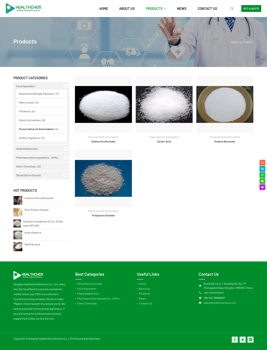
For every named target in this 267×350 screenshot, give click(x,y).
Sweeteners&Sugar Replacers (37, 93)
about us (127, 8)
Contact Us (145, 303)
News (142, 298)
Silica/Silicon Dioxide (28, 175)
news (181, 8)
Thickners (25, 111)
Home (142, 283)
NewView (94, 338)
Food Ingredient (25, 86)
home (103, 8)
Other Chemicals (26, 166)
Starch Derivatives (30, 120)
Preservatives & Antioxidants (36, 129)
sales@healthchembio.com (219, 302)
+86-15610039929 (213, 292)
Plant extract (26, 102)
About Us (144, 288)
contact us (207, 8)
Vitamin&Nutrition (27, 148)
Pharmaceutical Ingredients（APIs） (38, 157)
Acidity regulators (29, 137)
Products (248, 42)
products (154, 8)
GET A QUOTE (251, 8)
